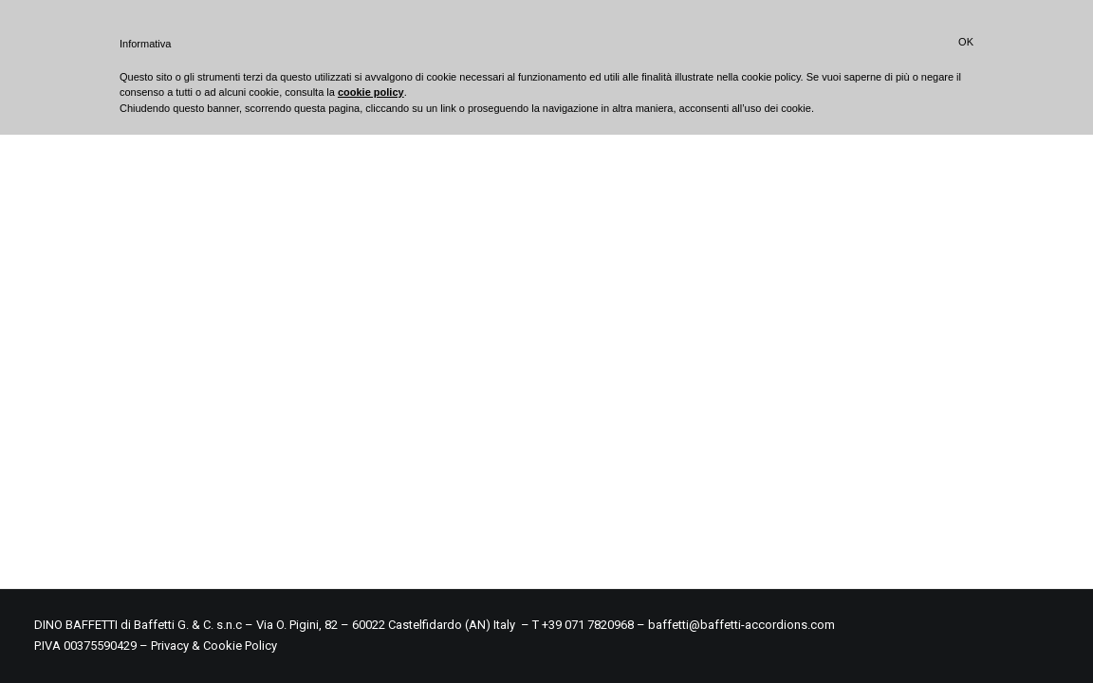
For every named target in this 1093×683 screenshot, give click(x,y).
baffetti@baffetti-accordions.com (741, 625)
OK (965, 41)
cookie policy (371, 92)
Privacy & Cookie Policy (214, 645)
